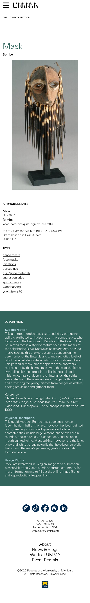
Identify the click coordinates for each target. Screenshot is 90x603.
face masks (10, 259)
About (45, 544)
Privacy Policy (57, 573)
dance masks (11, 255)
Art (5, 17)
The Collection (20, 17)
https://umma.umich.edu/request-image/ (48, 467)
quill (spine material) (16, 273)
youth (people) (12, 291)
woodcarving (12, 286)
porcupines (10, 268)
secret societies (13, 277)
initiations (9, 264)
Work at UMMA (45, 554)
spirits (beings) (12, 282)
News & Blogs (45, 549)
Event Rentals (45, 559)
